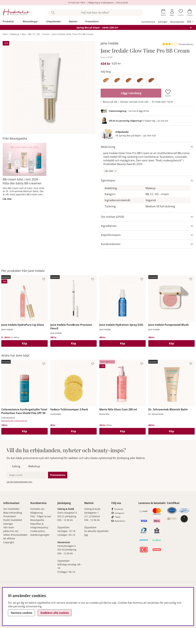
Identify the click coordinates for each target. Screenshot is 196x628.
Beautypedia (177, 21)
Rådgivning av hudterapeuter (101, 2)
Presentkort (92, 21)
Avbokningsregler (40, 534)
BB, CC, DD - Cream (38, 34)
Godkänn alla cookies (54, 613)
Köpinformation (111, 235)
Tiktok (117, 517)
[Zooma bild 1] (49, 87)
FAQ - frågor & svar (40, 516)
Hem (5, 34)
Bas (24, 34)
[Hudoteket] (17, 12)
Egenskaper (108, 180)
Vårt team (8, 527)
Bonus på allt (122, 2)
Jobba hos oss (10, 531)
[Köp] (122, 343)
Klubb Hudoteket (12, 520)
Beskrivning (108, 147)
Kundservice (148, 21)
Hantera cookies (21, 613)
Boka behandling (12, 512)
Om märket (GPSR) (112, 217)
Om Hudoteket (11, 508)
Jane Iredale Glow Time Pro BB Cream (72, 34)
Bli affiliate (9, 538)
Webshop (34, 466)
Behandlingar (30, 21)
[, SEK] (190, 22)
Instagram (119, 513)
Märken (73, 21)
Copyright (8, 542)
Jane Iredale (109, 43)
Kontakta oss (37, 508)
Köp (24, 343)
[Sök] (95, 12)
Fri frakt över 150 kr (76, 2)
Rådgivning (36, 512)
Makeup (14, 34)
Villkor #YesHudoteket (15, 534)
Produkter (8, 21)
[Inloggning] (172, 12)
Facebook (118, 509)
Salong (16, 466)
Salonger (163, 21)
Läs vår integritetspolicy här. (20, 481)
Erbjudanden (53, 21)
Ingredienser (109, 226)
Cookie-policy (37, 531)
